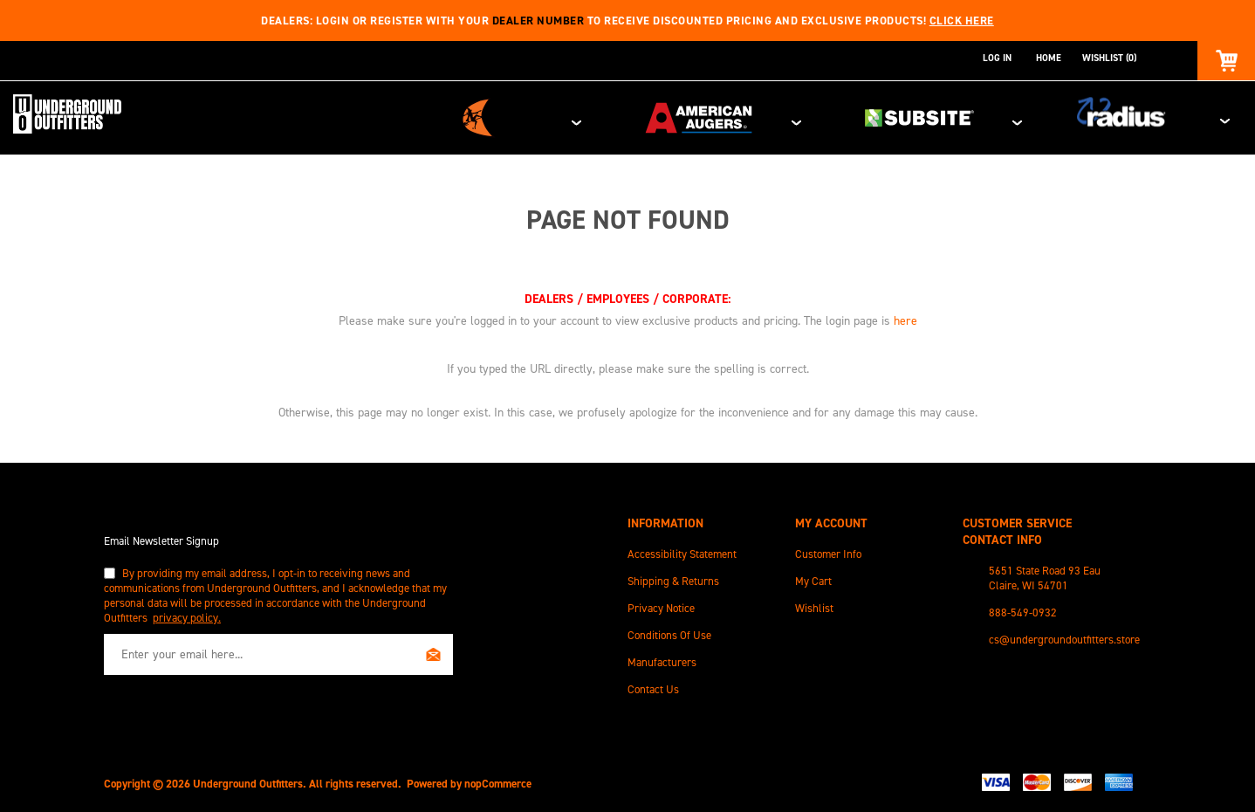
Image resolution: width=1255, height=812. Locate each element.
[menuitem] (711, 550)
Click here (961, 20)
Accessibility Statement (682, 550)
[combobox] (1151, 58)
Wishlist (814, 604)
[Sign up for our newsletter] (278, 650)
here (905, 317)
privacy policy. (187, 614)
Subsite (999, 116)
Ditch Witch (642, 116)
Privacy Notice (661, 604)
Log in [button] (997, 58)
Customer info (828, 550)
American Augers (820, 116)
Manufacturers (662, 658)
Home (1048, 58)
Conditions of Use (669, 631)
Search (1166, 58)
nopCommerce (497, 780)
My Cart (813, 577)
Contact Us (653, 685)
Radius (1165, 116)
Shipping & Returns (673, 577)
